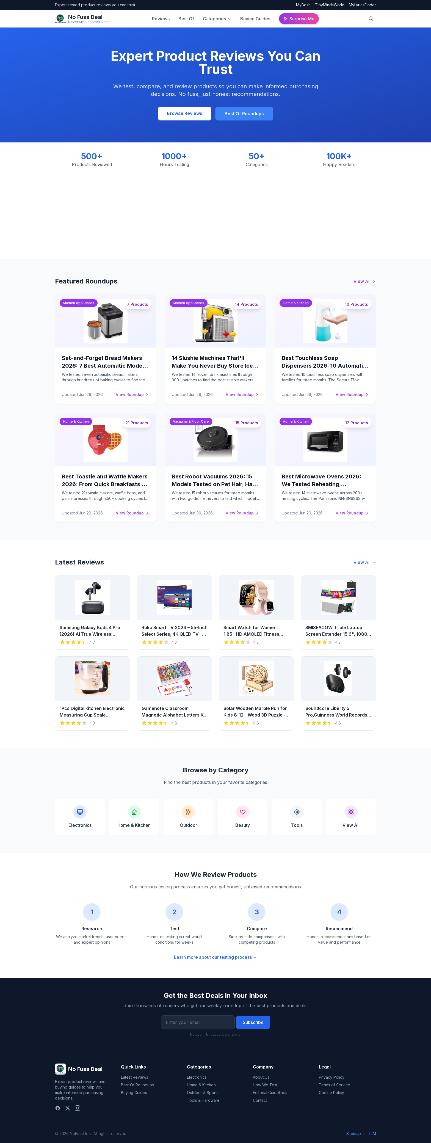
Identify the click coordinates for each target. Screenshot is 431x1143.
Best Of (186, 18)
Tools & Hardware (203, 1100)
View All (364, 281)
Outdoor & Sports (203, 1092)
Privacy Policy (331, 1077)
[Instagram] (77, 1108)
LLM (372, 1133)
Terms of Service (334, 1085)
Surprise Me (298, 18)
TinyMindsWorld (329, 4)
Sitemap (353, 1133)
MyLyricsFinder (362, 4)
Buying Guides (255, 18)
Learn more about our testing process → (215, 957)
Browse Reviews (184, 113)
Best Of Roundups (244, 113)
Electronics (197, 1077)
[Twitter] (67, 1108)
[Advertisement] (215, 208)
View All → (364, 562)
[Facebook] (57, 1108)
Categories (214, 18)
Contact (260, 1100)
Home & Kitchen (201, 1085)
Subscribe (253, 1022)
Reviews (161, 18)
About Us (261, 1077)
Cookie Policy (331, 1092)
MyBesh (303, 4)
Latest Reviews (134, 1077)
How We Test (265, 1085)
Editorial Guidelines (270, 1092)
